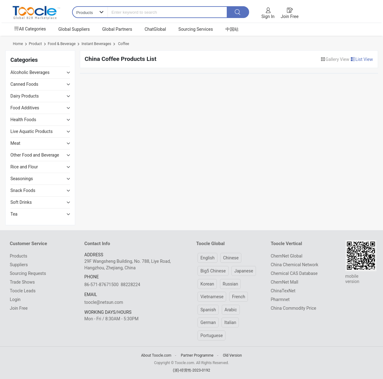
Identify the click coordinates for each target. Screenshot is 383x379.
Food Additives (25, 107)
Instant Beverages (96, 44)
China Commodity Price (293, 308)
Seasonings (22, 178)
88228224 (130, 284)
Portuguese (211, 335)
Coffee (123, 44)
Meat (16, 143)
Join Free (290, 16)
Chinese (231, 257)
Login (15, 299)
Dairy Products (25, 96)
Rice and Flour (24, 166)
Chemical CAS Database (294, 273)
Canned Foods (25, 84)
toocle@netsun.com (103, 302)
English (207, 257)
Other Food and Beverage (35, 155)
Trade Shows (22, 282)
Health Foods (23, 119)
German (208, 322)
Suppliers (19, 264)
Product (35, 44)
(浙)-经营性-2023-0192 (191, 370)
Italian (230, 322)
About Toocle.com (156, 355)
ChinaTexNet (283, 290)
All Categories (30, 28)
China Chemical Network (294, 264)
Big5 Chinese (213, 270)
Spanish (208, 309)
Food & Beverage (62, 44)
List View (361, 59)
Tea (14, 214)
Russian (230, 283)
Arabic (231, 309)
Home (18, 44)
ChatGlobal (155, 29)
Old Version (232, 355)
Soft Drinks (21, 202)
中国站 (232, 29)
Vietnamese (211, 296)
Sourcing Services (195, 29)
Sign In (268, 16)
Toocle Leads (23, 290)
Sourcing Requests (28, 273)
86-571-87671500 (101, 284)
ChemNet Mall (285, 282)
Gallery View (335, 59)
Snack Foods (23, 190)
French (238, 296)
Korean (207, 283)
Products (18, 255)
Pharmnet (280, 299)
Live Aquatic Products (32, 131)
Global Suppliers (74, 29)
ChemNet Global (287, 255)
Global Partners (117, 29)
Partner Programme (197, 355)
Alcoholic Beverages (30, 72)
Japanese (243, 270)
